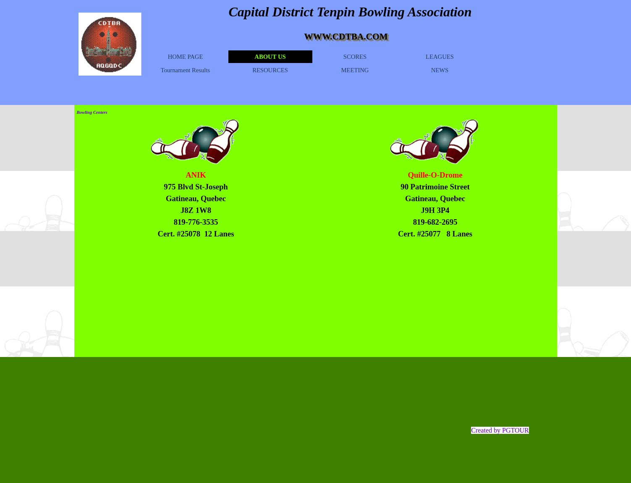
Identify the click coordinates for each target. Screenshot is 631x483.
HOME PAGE (185, 56)
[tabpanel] (196, 204)
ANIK (196, 175)
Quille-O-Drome (435, 175)
